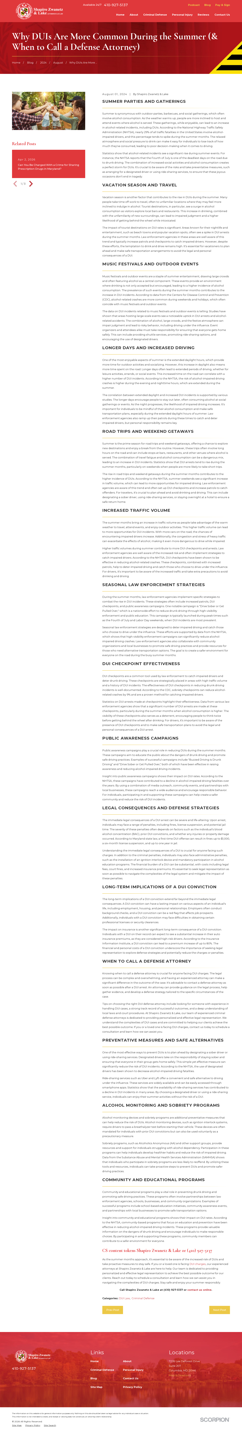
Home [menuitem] (120, 14)
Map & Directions (180, 1375)
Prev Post (112, 1309)
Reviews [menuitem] (203, 14)
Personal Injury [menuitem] (182, 14)
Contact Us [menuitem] (222, 14)
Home (94, 1361)
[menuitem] (17, 1425)
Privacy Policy (132, 1387)
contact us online (199, 1289)
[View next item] (31, 184)
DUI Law (124, 1298)
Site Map (96, 1387)
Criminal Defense (143, 1298)
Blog (207, 4)
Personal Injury (133, 1369)
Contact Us (130, 1378)
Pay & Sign (222, 4)
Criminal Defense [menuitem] (155, 14)
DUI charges (198, 1264)
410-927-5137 (116, 5)
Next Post (219, 1309)
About (127, 1361)
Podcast (194, 4)
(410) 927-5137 (173, 1289)
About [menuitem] (134, 14)
